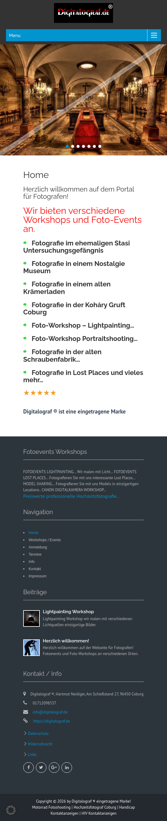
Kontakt (35, 569)
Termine (35, 554)
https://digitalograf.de (51, 721)
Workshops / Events (45, 540)
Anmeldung (38, 547)
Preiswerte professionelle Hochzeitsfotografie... (71, 496)
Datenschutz (38, 733)
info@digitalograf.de (50, 712)
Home (33, 533)
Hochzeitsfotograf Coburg (95, 807)
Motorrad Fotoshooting (51, 807)
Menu (14, 35)
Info (32, 562)
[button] (11, 810)
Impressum (37, 576)
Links (32, 754)
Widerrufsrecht (39, 744)
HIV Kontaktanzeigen (99, 813)
